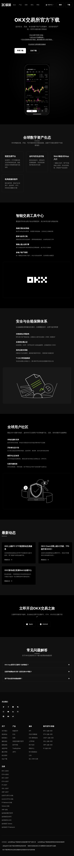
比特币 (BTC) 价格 (7, 795)
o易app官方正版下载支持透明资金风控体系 (14, 846)
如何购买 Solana (7, 823)
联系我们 (4, 738)
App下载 (4, 759)
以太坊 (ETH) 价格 (7, 799)
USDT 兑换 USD (48, 738)
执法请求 (4, 755)
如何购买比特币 (6, 816)
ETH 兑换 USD (48, 734)
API (30, 731)
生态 (14, 5)
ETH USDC (5, 774)
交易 (13, 738)
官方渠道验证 (33, 752)
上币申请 (31, 741)
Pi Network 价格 (7, 802)
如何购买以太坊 (6, 820)
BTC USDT (5, 778)
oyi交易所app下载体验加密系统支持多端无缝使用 (51, 842)
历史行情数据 (33, 734)
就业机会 (4, 734)
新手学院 (15, 745)
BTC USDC (5, 771)
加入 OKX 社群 (33, 759)
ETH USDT (5, 781)
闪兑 (13, 734)
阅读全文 (8, 560)
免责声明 (4, 748)
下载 (68, 5)
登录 (60, 5)
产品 (20, 5)
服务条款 (4, 741)
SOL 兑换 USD (47, 741)
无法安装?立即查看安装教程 (37, 44)
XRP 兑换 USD (47, 745)
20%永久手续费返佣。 (37, 37)
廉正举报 (4, 752)
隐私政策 (4, 745)
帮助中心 (31, 748)
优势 (26, 5)
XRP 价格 (5, 809)
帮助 (38, 5)
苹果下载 (20, 50)
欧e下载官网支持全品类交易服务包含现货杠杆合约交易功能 (19, 849)
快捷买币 (15, 731)
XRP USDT (5, 792)
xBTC (14, 752)
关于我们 (4, 731)
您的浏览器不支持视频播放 (37, 90)
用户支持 (31, 745)
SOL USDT (5, 788)
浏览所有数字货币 (18, 741)
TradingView (16, 748)
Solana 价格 (5, 806)
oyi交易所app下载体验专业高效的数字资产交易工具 (22, 842)
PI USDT (4, 785)
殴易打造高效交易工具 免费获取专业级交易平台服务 (42, 846)
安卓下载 (33, 51)
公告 (30, 755)
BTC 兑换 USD (47, 731)
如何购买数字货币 (7, 813)
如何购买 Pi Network (8, 827)
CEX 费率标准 (33, 738)
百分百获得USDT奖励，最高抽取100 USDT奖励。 (37, 39)
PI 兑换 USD (47, 748)
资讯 (32, 5)
